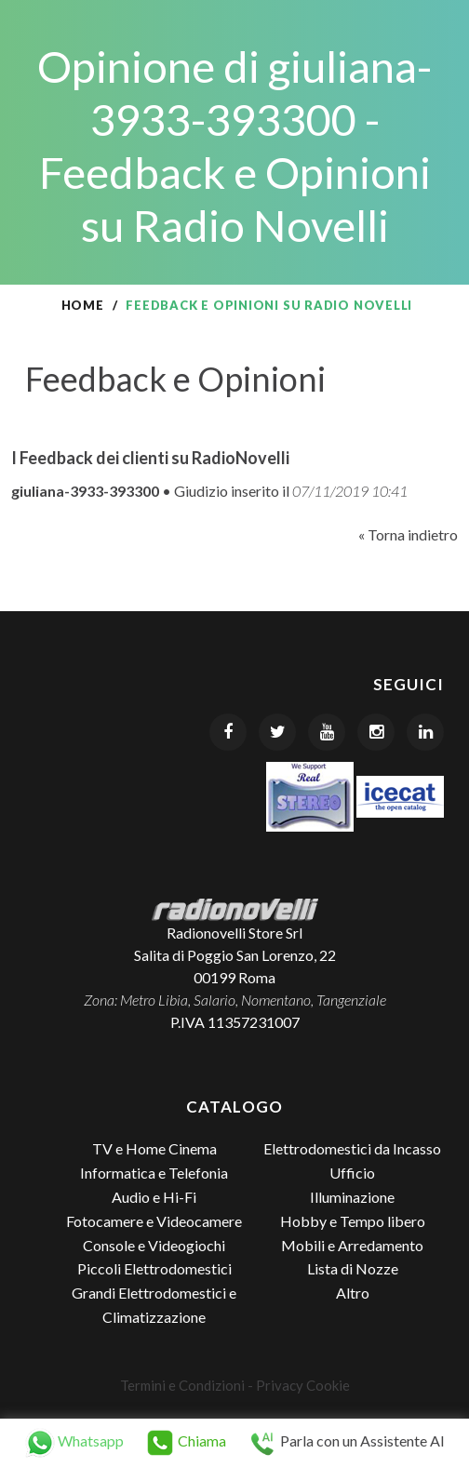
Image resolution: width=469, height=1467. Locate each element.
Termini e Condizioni (182, 1385)
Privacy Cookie (303, 1385)
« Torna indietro (408, 534)
